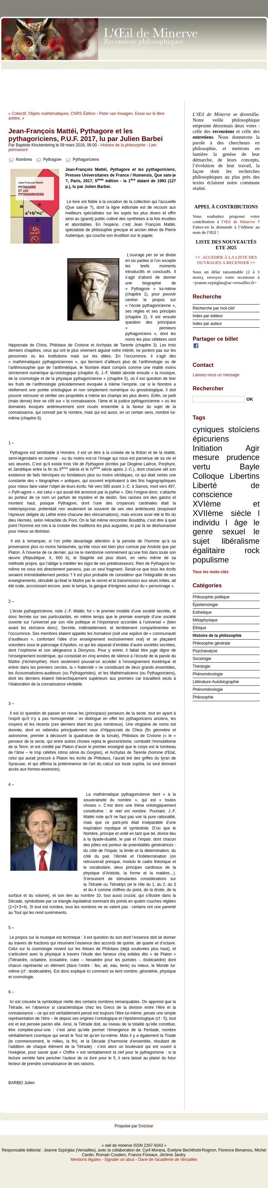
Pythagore (52, 159)
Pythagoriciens (86, 159)
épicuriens (211, 438)
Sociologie (202, 658)
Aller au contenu (185, 4)
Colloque (208, 475)
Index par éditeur (208, 316)
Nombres (24, 159)
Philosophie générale (211, 643)
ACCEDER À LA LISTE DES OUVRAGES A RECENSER (227, 260)
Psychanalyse (205, 651)
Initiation (207, 448)
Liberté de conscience (226, 490)
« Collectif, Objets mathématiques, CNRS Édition (51, 113)
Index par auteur (207, 323)
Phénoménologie (208, 674)
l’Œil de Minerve (238, 221)
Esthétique (202, 612)
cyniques (208, 429)
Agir (253, 448)
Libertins (244, 475)
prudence (243, 457)
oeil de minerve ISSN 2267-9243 (134, 57)
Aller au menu (215, 4)
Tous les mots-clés (210, 572)
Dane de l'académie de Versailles (167, 1159)
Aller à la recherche (248, 4)
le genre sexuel (226, 527)
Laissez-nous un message (216, 375)
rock (252, 550)
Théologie (201, 666)
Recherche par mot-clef (213, 308)
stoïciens (244, 429)
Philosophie (203, 697)
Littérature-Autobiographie (216, 681)
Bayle (250, 466)
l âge (236, 522)
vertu (201, 466)
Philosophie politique (211, 597)
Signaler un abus (119, 1159)
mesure (206, 457)
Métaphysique (205, 620)
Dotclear (145, 1126)
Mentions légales (86, 1159)
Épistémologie (205, 604)
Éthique (199, 627)
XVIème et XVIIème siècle (226, 508)
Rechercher (208, 388)
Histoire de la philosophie (122, 145)
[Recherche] (219, 399)
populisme (211, 559)
